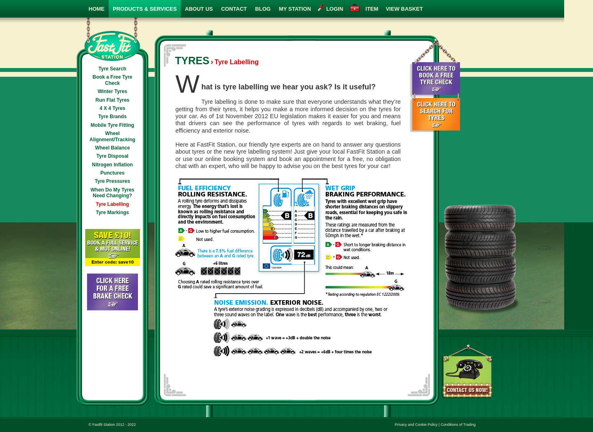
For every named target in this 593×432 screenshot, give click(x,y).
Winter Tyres (112, 91)
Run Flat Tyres (112, 100)
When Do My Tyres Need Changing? (112, 192)
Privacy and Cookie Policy (416, 425)
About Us (199, 9)
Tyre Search (112, 69)
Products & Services (145, 9)
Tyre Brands (112, 116)
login (334, 9)
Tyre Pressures (112, 181)
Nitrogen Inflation (112, 165)
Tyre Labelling (112, 204)
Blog (263, 9)
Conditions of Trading (458, 425)
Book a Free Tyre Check (112, 80)
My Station (295, 9)
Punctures (112, 173)
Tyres (192, 60)
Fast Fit (112, 39)
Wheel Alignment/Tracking (112, 136)
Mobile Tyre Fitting (112, 125)
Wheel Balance (112, 148)
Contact (234, 9)
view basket (392, 9)
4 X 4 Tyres (112, 108)
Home (97, 9)
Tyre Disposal (112, 156)
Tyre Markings (112, 212)
